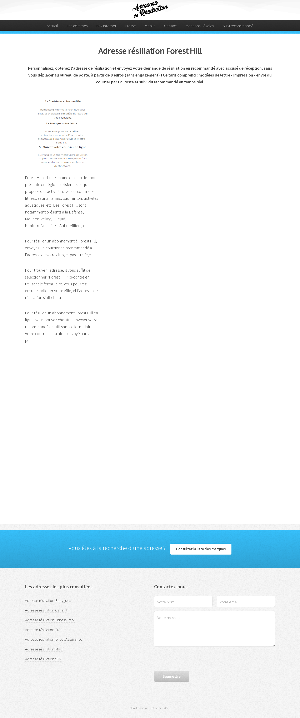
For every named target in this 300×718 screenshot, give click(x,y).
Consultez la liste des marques (201, 549)
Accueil (52, 25)
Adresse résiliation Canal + (46, 610)
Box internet (106, 25)
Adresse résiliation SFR (43, 658)
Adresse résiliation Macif (44, 649)
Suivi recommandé (238, 25)
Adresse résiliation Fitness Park (50, 620)
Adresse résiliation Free (43, 629)
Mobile (150, 25)
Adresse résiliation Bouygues (48, 600)
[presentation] (186, 659)
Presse (130, 25)
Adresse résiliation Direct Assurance (53, 639)
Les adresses (77, 25)
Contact (170, 25)
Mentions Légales (199, 25)
